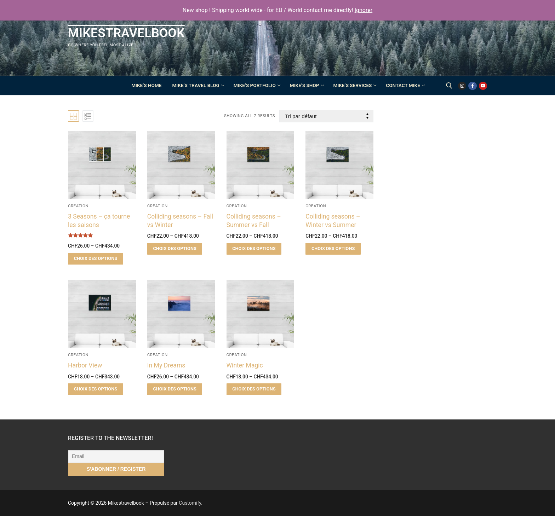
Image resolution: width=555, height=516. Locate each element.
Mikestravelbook (126, 33)
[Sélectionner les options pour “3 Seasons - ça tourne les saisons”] (95, 259)
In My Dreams (166, 365)
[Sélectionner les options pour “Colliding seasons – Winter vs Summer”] (333, 249)
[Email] (116, 456)
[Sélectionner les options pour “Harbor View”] (95, 389)
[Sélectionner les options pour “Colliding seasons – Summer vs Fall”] (254, 249)
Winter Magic (245, 365)
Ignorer (363, 10)
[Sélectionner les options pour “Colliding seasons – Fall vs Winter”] (174, 249)
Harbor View (85, 365)
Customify (190, 503)
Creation (78, 205)
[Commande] (326, 116)
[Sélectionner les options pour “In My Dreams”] (174, 389)
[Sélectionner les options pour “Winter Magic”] (254, 389)
